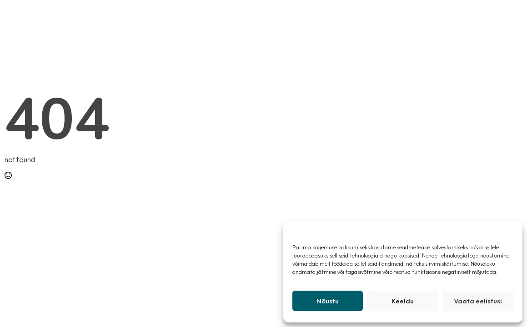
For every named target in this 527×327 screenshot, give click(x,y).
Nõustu (327, 301)
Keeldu (402, 301)
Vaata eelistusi (478, 301)
